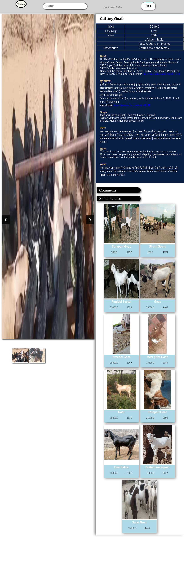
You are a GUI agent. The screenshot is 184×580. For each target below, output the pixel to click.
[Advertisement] (92, 557)
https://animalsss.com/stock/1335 (161, 74)
